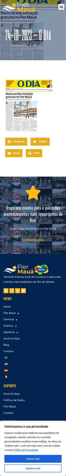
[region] (33, 448)
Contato (9, 351)
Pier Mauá (11, 313)
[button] (61, 7)
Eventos (10, 326)
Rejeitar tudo (33, 468)
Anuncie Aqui (12, 339)
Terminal (10, 320)
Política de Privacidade (26, 450)
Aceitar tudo (33, 458)
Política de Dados (14, 400)
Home (7, 307)
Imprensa (11, 332)
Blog (6, 345)
